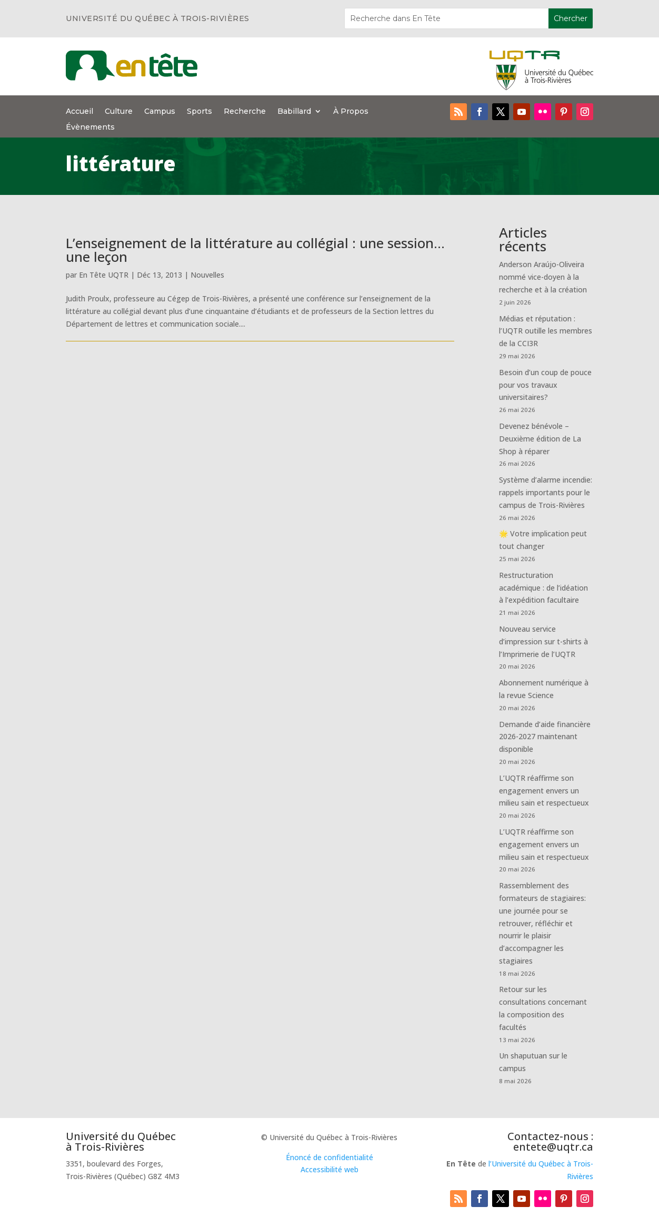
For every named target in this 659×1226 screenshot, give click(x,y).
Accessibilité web (329, 1169)
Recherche (245, 111)
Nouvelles (207, 275)
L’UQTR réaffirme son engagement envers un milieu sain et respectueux (544, 790)
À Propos (350, 111)
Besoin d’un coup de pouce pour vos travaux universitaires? (545, 385)
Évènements (90, 127)
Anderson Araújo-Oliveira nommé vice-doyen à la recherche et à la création (543, 277)
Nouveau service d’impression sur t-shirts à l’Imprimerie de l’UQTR (543, 641)
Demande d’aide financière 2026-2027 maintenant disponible (545, 736)
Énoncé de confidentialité (329, 1157)
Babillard (294, 111)
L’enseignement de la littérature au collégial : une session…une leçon (255, 249)
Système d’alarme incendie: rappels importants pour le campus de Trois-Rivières (545, 492)
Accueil (79, 111)
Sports (199, 111)
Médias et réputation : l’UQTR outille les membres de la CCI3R (545, 331)
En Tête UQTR (103, 275)
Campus (159, 111)
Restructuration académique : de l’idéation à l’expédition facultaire (543, 587)
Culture (119, 111)
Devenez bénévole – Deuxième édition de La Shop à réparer (540, 438)
